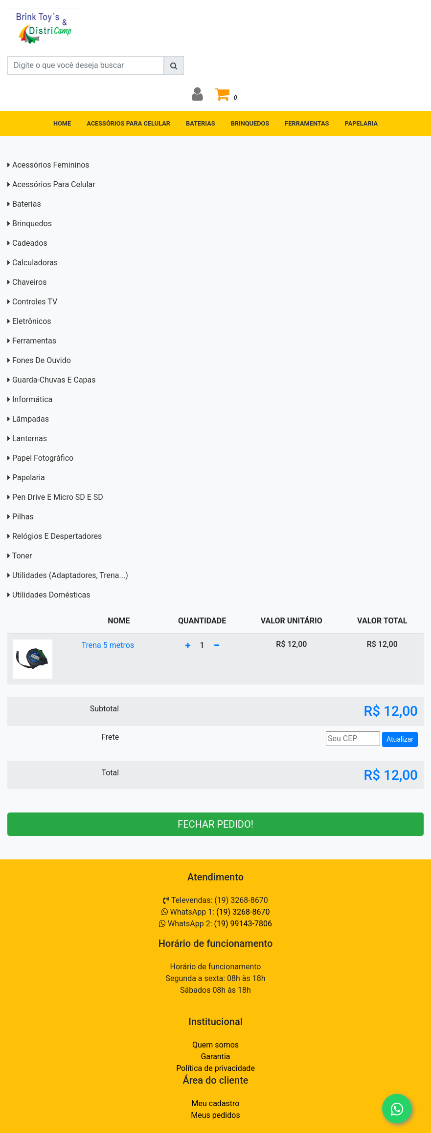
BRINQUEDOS (250, 123)
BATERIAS (200, 123)
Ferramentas (34, 340)
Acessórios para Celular (53, 184)
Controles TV (34, 301)
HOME (62, 123)
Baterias (26, 204)
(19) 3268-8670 (243, 912)
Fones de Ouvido (41, 360)
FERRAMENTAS (307, 123)
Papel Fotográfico (42, 458)
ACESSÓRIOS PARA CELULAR (128, 123)
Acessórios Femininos (51, 165)
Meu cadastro (216, 1103)
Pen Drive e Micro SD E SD (57, 497)
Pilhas (23, 516)
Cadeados (29, 243)
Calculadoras (35, 262)
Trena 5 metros (108, 645)
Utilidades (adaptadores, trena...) (70, 575)
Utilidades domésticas (51, 594)
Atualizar (399, 739)
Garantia (215, 1056)
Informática (32, 399)
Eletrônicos (31, 321)
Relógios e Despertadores (57, 536)
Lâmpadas (30, 419)
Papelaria (28, 477)
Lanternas (29, 438)
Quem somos (215, 1044)
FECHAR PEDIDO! (215, 824)
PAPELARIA (361, 123)
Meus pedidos (215, 1115)
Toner (22, 555)
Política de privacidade (215, 1068)
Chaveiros (29, 282)
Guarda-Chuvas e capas (54, 380)
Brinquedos (32, 223)
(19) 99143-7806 (243, 923)
